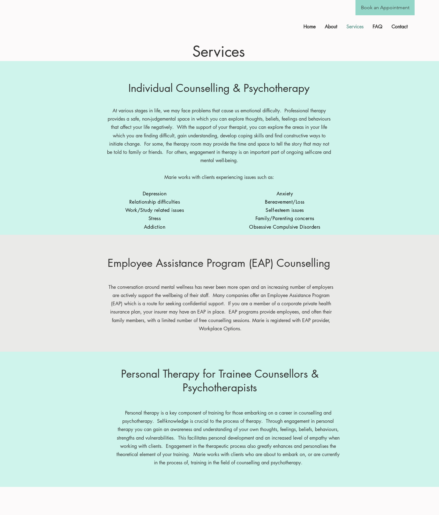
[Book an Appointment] (385, 7)
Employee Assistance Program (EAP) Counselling (219, 263)
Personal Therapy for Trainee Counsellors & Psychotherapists (220, 380)
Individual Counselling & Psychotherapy (218, 88)
